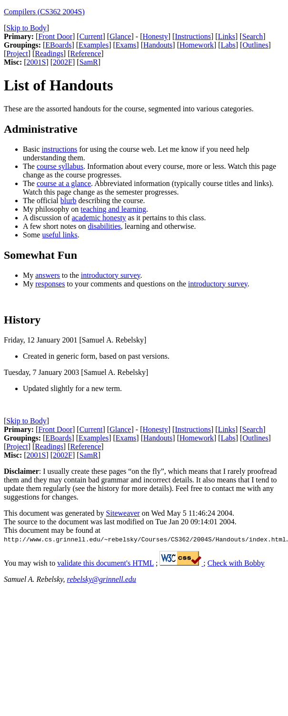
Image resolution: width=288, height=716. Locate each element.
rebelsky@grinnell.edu (101, 579)
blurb (68, 200)
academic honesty (99, 218)
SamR (88, 62)
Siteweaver (123, 513)
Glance (120, 36)
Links (226, 36)
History (22, 320)
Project (17, 53)
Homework (196, 45)
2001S (36, 62)
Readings (49, 53)
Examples (94, 45)
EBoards (58, 45)
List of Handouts (58, 85)
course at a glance (64, 183)
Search (252, 36)
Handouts (157, 45)
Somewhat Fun (40, 255)
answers (47, 275)
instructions (60, 149)
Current (91, 36)
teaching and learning (113, 209)
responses (50, 284)
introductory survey (110, 275)
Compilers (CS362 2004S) (44, 12)
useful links (59, 235)
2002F (62, 62)
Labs (228, 45)
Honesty (155, 36)
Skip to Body (26, 28)
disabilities (104, 226)
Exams (126, 45)
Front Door (55, 36)
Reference (85, 53)
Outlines (255, 45)
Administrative (41, 129)
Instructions (193, 36)
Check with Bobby (236, 563)
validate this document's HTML (105, 563)
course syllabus (60, 166)
